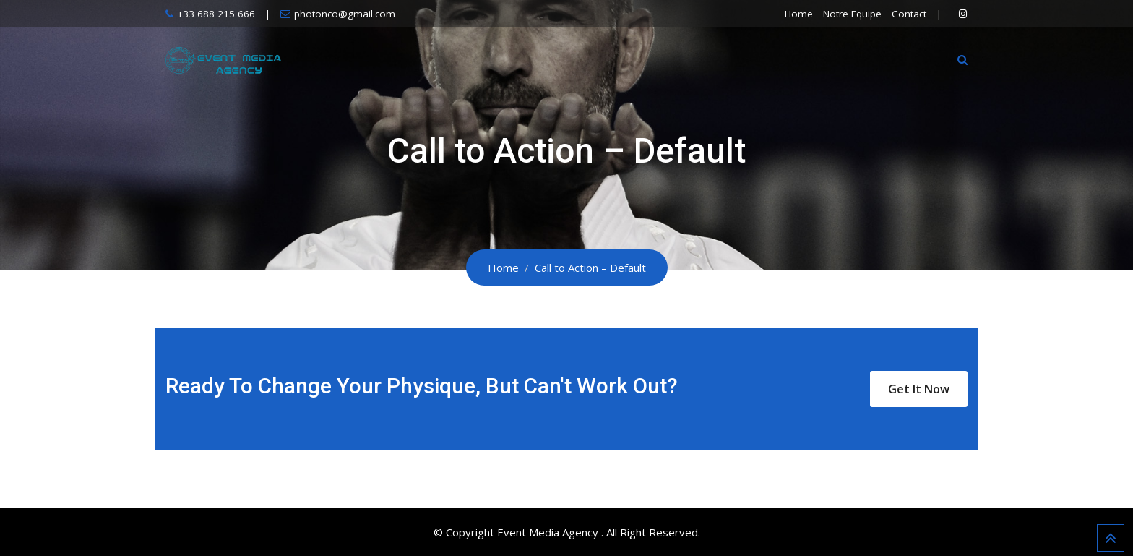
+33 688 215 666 (216, 13)
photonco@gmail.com (344, 13)
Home (799, 13)
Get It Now (918, 389)
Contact (909, 13)
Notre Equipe (852, 13)
